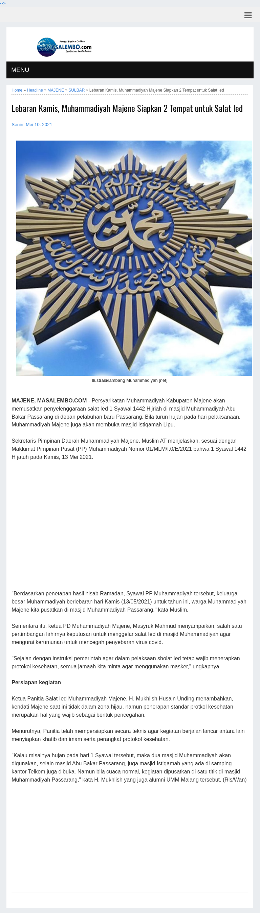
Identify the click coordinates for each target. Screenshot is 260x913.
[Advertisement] (129, 525)
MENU (20, 70)
